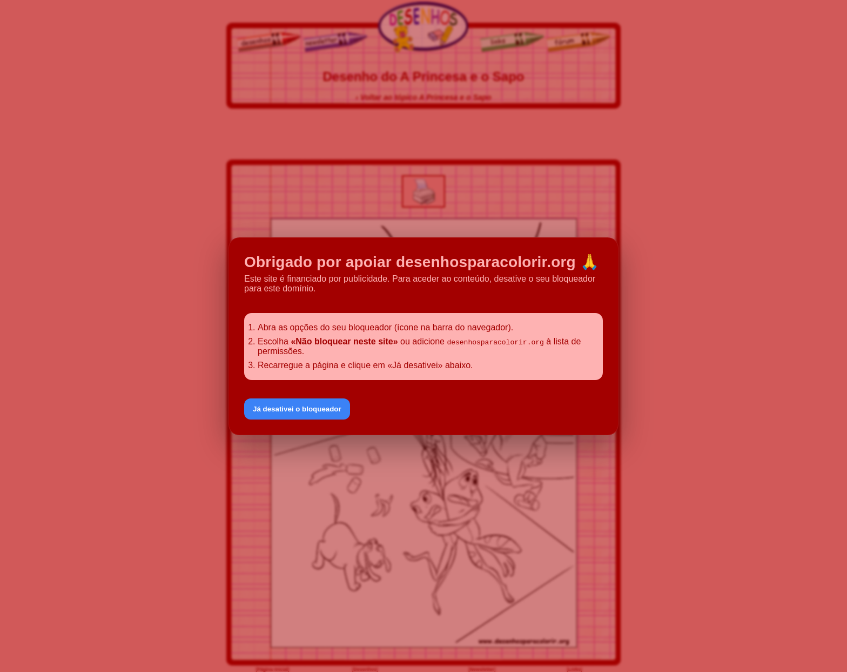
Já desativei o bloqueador (297, 409)
